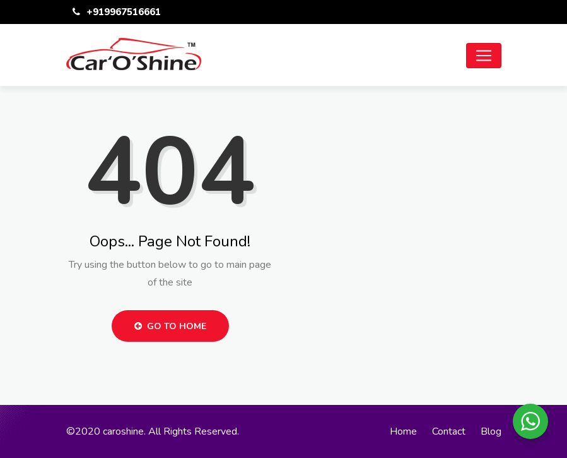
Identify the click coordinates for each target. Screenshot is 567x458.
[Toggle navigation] (483, 55)
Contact (448, 431)
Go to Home (170, 326)
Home (403, 431)
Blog (491, 431)
